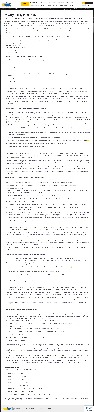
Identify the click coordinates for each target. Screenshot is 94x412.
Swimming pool (63, 5)
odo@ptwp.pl (72, 63)
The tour (71, 5)
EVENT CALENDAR (25, 4)
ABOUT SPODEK (44, 2)
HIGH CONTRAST (88, 3)
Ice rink (42, 5)
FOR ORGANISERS (34, 2)
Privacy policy (40, 408)
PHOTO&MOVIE (53, 2)
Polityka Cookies (30, 408)
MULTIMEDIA (61, 2)
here (12, 76)
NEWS (67, 2)
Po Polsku (89, 5)
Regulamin (49, 408)
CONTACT (72, 2)
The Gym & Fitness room (52, 5)
